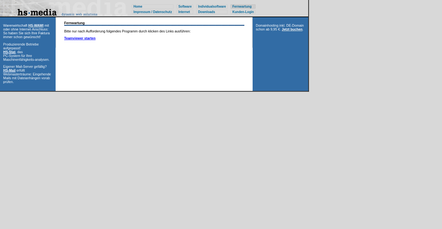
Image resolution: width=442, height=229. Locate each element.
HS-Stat (9, 52)
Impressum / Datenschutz (152, 12)
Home (137, 6)
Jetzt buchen (292, 29)
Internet (184, 12)
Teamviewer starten (80, 38)
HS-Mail (9, 70)
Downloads (206, 12)
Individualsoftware (212, 6)
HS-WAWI (36, 25)
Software (185, 6)
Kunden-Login (243, 12)
